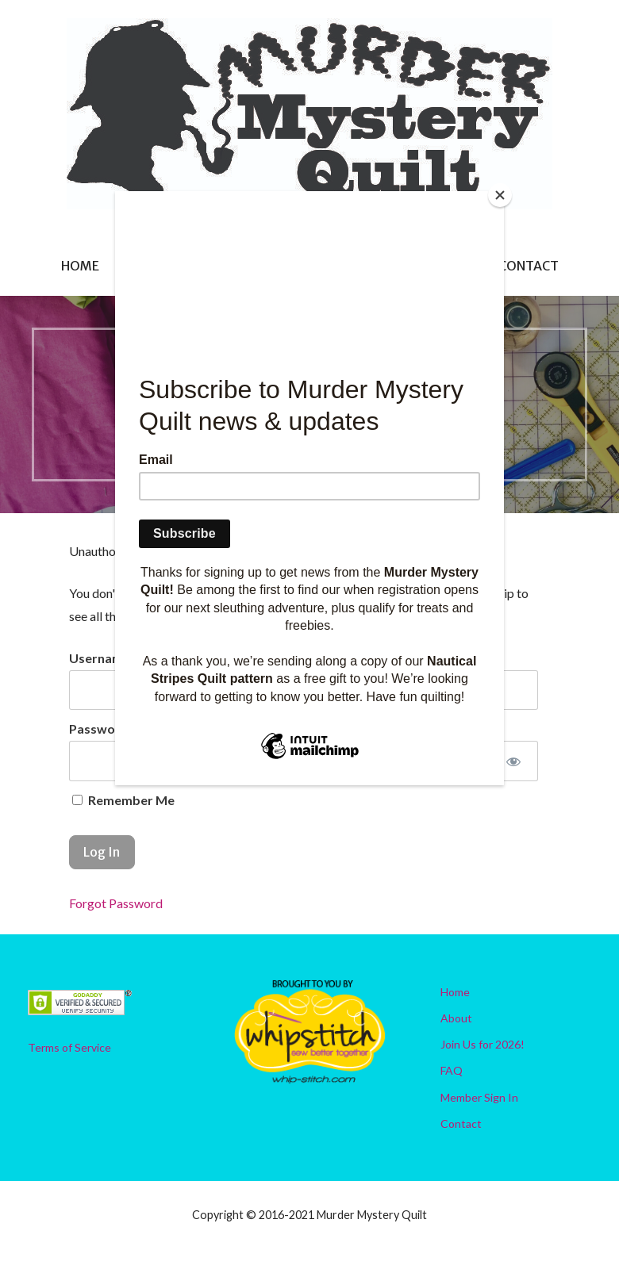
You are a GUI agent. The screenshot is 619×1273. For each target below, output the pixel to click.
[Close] (500, 195)
